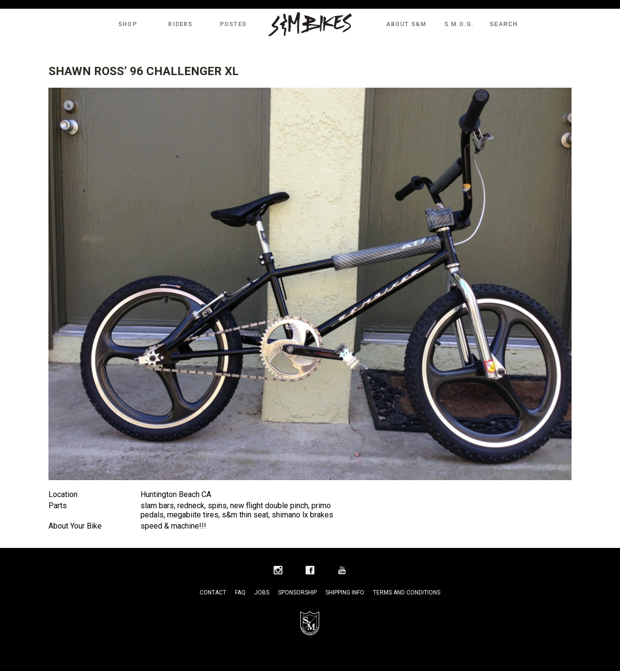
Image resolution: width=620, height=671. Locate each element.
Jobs (261, 592)
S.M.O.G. (459, 24)
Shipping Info (345, 592)
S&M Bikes (310, 24)
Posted (233, 24)
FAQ (240, 592)
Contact (213, 592)
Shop (127, 24)
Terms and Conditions (406, 592)
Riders (180, 24)
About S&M (406, 24)
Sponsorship (297, 592)
